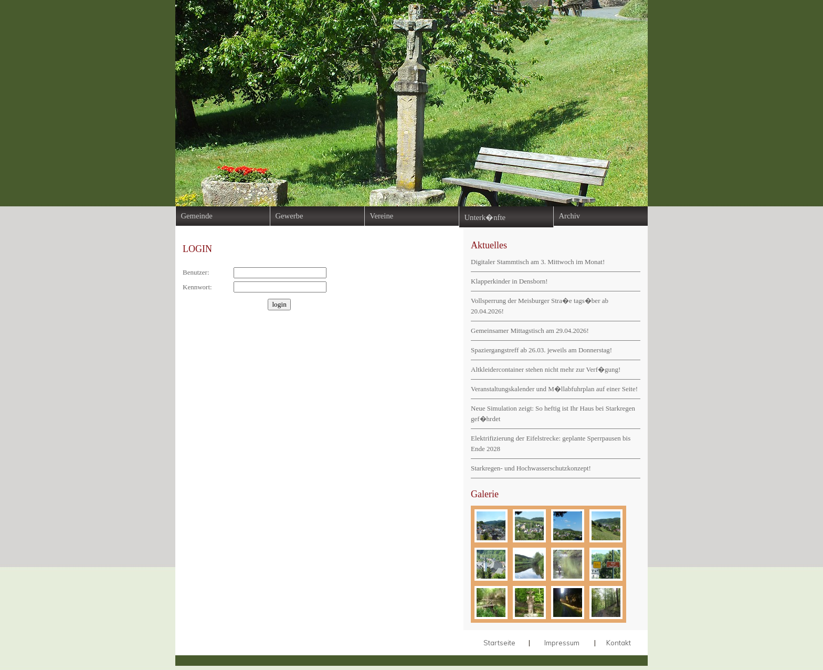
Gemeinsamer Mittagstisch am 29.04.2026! (530, 330)
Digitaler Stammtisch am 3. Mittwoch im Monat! (538, 262)
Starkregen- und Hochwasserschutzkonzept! (531, 468)
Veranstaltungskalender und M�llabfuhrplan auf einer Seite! (554, 389)
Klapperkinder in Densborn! (509, 281)
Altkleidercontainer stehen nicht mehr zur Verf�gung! (545, 369)
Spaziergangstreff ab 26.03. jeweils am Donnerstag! (541, 350)
